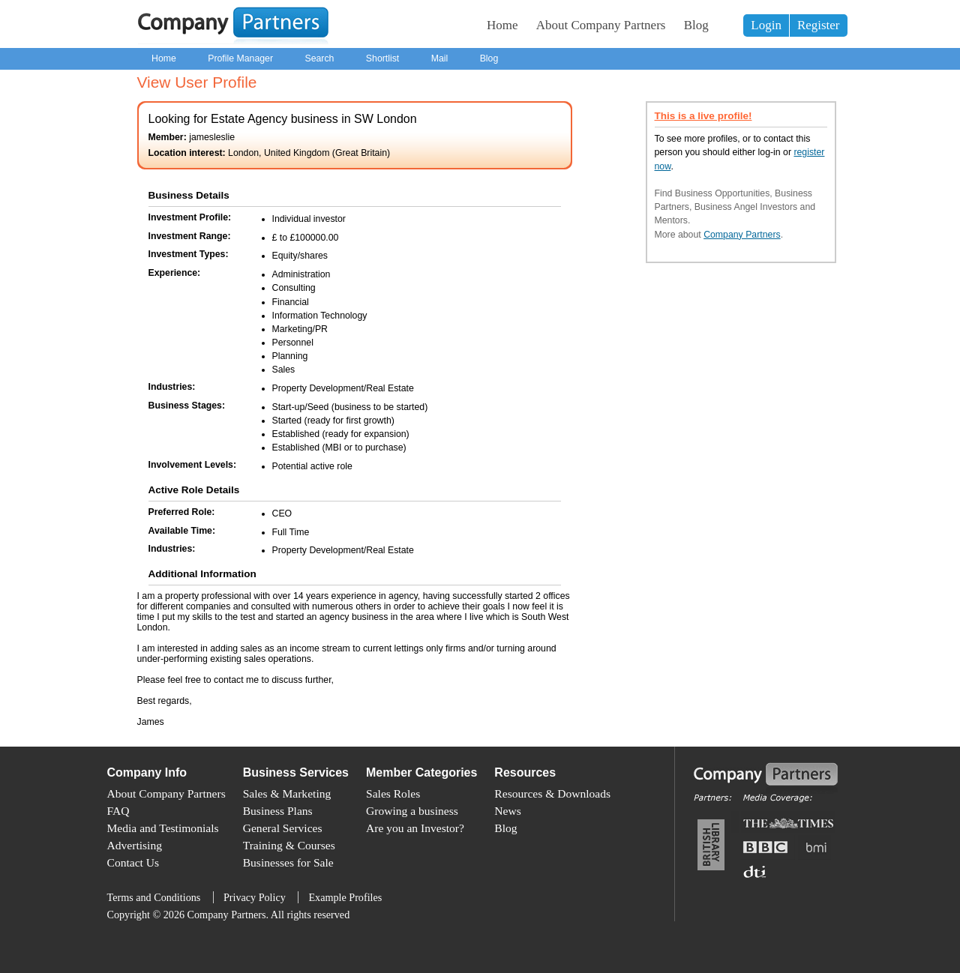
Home (502, 25)
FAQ (118, 810)
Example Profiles (345, 897)
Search (319, 58)
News (507, 810)
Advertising (134, 845)
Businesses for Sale (288, 862)
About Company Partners (601, 25)
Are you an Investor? (415, 828)
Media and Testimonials (163, 828)
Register (818, 25)
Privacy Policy (255, 897)
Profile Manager (240, 58)
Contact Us (133, 862)
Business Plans (278, 810)
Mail (439, 58)
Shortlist (382, 58)
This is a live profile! (703, 115)
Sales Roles (393, 793)
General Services (282, 828)
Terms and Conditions (154, 897)
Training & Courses (289, 845)
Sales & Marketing (287, 793)
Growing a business (412, 810)
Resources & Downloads (552, 793)
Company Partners (742, 234)
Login (766, 25)
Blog (696, 25)
